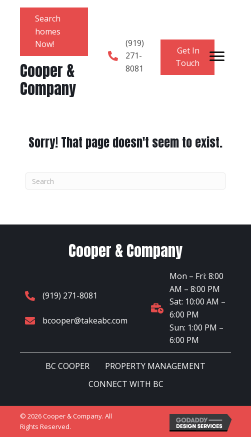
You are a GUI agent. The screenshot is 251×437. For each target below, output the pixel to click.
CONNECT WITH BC (126, 384)
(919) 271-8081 (135, 56)
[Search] (126, 181)
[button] (54, 32)
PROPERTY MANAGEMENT (155, 366)
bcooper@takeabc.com (85, 320)
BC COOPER (68, 366)
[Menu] (217, 56)
